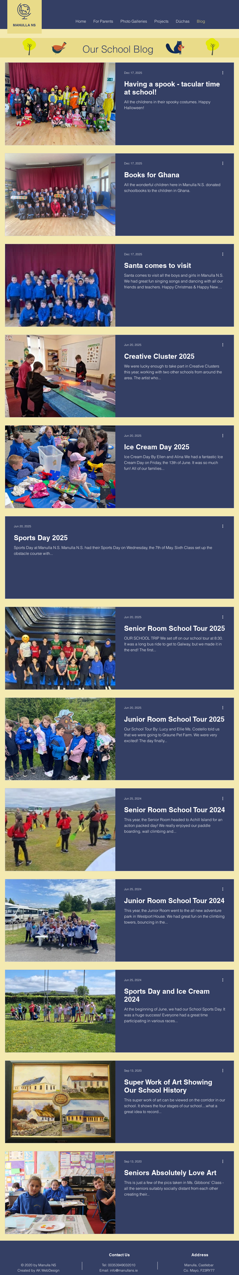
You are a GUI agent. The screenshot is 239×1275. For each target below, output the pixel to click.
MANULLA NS (24, 25)
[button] (103, 21)
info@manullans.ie (124, 1270)
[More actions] (224, 73)
